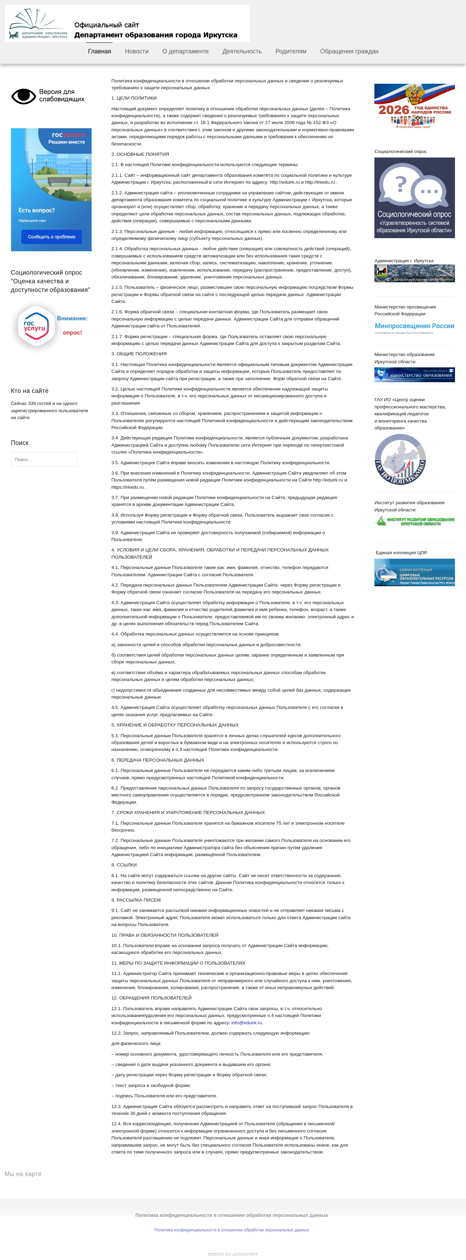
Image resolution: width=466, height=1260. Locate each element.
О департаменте (185, 51)
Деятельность (242, 51)
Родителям (291, 51)
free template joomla (233, 1254)
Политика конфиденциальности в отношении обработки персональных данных (229, 1230)
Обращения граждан (349, 51)
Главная (99, 51)
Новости (136, 51)
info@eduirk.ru (246, 1022)
